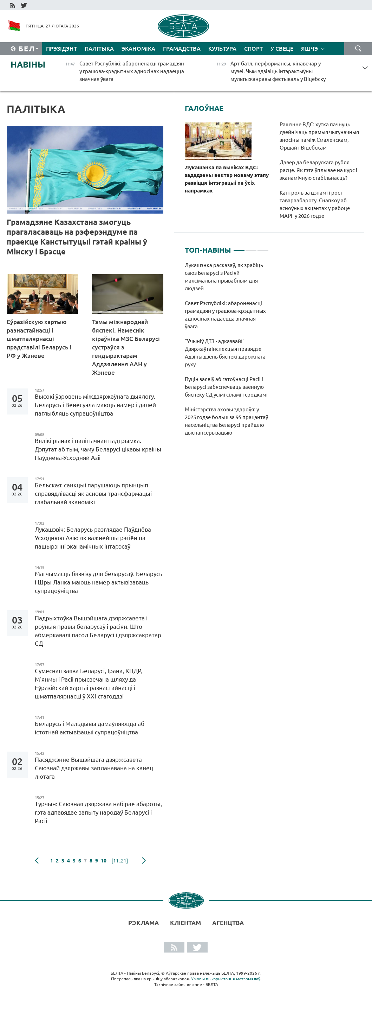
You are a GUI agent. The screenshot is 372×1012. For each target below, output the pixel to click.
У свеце (281, 48)
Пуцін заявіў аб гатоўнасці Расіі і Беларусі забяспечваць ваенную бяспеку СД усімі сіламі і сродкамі (226, 387)
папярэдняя (37, 860)
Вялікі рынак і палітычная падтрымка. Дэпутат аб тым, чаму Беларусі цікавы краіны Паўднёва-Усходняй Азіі (98, 449)
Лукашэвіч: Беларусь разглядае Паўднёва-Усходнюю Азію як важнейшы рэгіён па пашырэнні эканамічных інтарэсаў (94, 538)
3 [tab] (262, 247)
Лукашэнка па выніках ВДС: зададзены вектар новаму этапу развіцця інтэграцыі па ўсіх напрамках (227, 179)
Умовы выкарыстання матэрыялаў (225, 978)
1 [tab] (239, 247)
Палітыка (99, 48)
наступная (144, 860)
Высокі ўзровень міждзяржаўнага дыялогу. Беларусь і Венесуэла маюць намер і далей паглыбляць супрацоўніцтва (95, 405)
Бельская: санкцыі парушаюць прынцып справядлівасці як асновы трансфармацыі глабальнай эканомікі (93, 493)
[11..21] (120, 861)
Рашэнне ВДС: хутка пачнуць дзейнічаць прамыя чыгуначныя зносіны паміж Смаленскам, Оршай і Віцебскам (319, 136)
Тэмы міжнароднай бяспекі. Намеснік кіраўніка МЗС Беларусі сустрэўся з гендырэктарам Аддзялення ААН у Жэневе (126, 347)
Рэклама (143, 922)
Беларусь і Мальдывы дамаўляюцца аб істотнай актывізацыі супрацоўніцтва (89, 727)
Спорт (253, 48)
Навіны (28, 64)
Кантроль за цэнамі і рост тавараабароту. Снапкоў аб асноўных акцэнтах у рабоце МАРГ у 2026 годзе (315, 204)
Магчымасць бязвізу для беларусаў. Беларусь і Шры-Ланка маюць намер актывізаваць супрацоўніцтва (98, 582)
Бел (27, 49)
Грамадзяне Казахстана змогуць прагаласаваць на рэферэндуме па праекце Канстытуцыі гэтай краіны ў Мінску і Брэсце (77, 236)
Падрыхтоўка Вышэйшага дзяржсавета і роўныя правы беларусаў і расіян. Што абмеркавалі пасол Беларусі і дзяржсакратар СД (98, 631)
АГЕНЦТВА (228, 922)
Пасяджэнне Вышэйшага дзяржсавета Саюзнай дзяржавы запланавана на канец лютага (94, 768)
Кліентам (185, 922)
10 (103, 861)
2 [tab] (251, 247)
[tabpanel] (227, 352)
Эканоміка (138, 48)
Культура (222, 48)
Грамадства (182, 48)
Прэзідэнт (61, 48)
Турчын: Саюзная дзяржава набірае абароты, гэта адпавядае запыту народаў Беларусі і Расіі (98, 812)
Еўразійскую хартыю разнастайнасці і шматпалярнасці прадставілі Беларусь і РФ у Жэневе (39, 338)
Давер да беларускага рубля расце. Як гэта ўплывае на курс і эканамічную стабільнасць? (318, 170)
